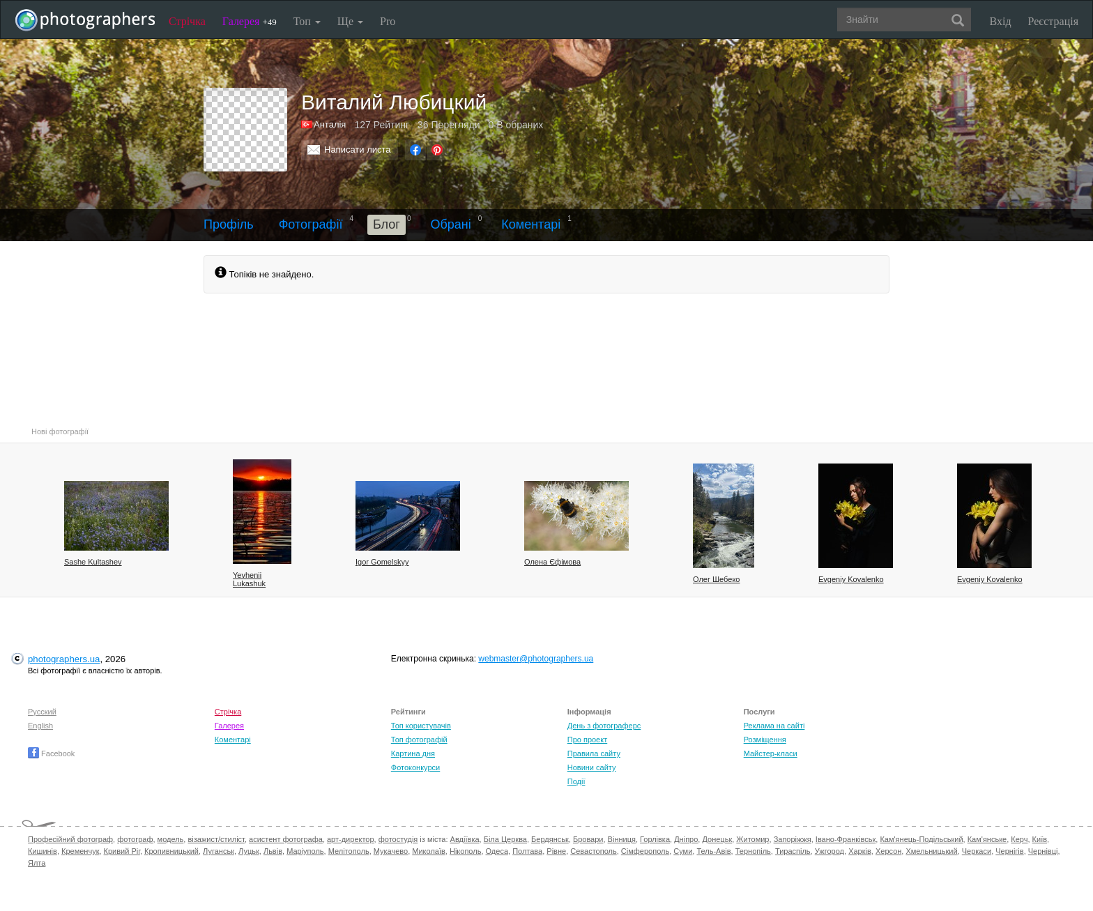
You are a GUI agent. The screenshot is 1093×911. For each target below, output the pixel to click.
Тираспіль (793, 851)
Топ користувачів (421, 725)
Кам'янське (987, 839)
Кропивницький (171, 851)
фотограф (135, 839)
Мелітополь (348, 851)
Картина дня (413, 753)
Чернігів (1009, 851)
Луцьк (248, 851)
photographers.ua (64, 659)
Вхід (1000, 21)
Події (576, 781)
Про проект (587, 739)
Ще (350, 21)
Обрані (450, 224)
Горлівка (655, 839)
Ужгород (829, 851)
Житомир (752, 839)
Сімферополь (645, 851)
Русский (42, 711)
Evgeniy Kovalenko (851, 579)
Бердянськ (550, 839)
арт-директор (350, 839)
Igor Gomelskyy (382, 562)
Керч (1019, 839)
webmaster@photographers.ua (535, 659)
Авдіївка (465, 839)
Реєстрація (1053, 21)
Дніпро (686, 839)
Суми (682, 851)
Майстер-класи (770, 753)
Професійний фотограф (70, 839)
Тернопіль (753, 851)
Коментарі (530, 224)
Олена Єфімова (552, 562)
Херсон (888, 851)
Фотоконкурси (415, 767)
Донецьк (717, 839)
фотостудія (398, 839)
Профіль (229, 224)
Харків (859, 851)
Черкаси (976, 851)
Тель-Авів (713, 851)
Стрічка (187, 21)
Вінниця (622, 839)
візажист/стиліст (216, 839)
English (40, 725)
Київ (1039, 839)
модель (171, 839)
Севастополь (593, 851)
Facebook (51, 753)
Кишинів (42, 851)
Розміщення (765, 739)
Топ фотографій (419, 739)
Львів (272, 851)
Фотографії (311, 224)
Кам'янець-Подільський (921, 839)
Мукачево (391, 851)
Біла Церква (505, 839)
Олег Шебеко (716, 579)
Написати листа (357, 149)
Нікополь (465, 851)
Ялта (36, 863)
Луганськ (218, 851)
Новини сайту (591, 767)
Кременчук (80, 851)
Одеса (497, 851)
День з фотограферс (604, 725)
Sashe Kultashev (93, 562)
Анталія (330, 124)
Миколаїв (428, 851)
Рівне (556, 851)
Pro (387, 21)
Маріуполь (304, 851)
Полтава (527, 851)
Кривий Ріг (122, 851)
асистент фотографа (286, 839)
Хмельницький (931, 851)
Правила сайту (593, 753)
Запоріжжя (792, 839)
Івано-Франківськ (846, 839)
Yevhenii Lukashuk (249, 579)
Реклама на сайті (774, 725)
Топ (307, 21)
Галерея (249, 21)
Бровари (588, 839)
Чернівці (1043, 851)
